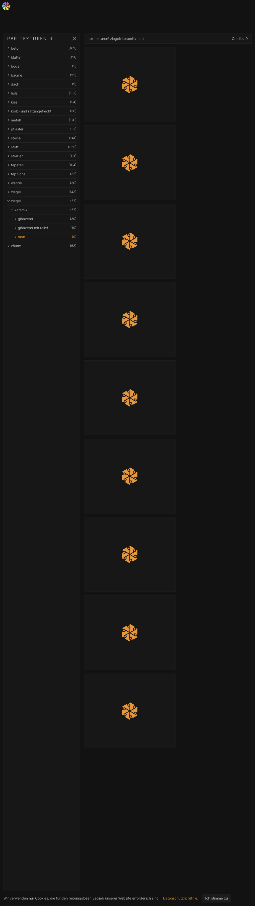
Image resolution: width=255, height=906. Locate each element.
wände (41, 183)
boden (41, 66)
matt (45, 236)
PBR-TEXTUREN (27, 38)
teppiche (41, 174)
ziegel (41, 192)
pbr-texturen (97, 38)
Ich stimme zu (216, 898)
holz (41, 93)
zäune (41, 245)
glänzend (45, 218)
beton (41, 48)
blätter (41, 57)
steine (41, 138)
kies (41, 102)
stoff (41, 147)
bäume (41, 75)
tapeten (41, 165)
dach (41, 84)
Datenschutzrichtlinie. (180, 898)
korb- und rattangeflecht (41, 111)
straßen (41, 156)
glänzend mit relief (45, 227)
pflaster (41, 129)
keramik (43, 209)
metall (41, 120)
